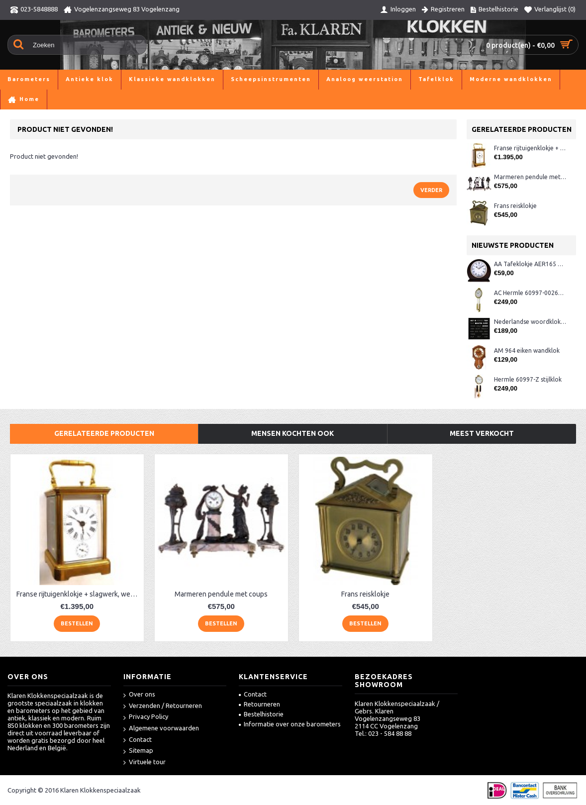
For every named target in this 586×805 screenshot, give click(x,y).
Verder (431, 190)
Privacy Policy (145, 717)
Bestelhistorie (261, 713)
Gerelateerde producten (104, 433)
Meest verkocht (482, 433)
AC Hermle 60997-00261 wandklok (530, 293)
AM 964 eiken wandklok (527, 350)
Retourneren (259, 704)
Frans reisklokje (515, 205)
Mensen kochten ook (292, 433)
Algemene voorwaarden (161, 728)
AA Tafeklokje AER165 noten (530, 264)
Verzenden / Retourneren (162, 706)
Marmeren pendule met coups (530, 177)
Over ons (139, 695)
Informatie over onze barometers (290, 723)
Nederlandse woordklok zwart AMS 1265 (530, 321)
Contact (137, 740)
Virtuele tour (144, 762)
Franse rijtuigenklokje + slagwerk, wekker (530, 148)
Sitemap (138, 751)
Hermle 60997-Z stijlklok (528, 379)
